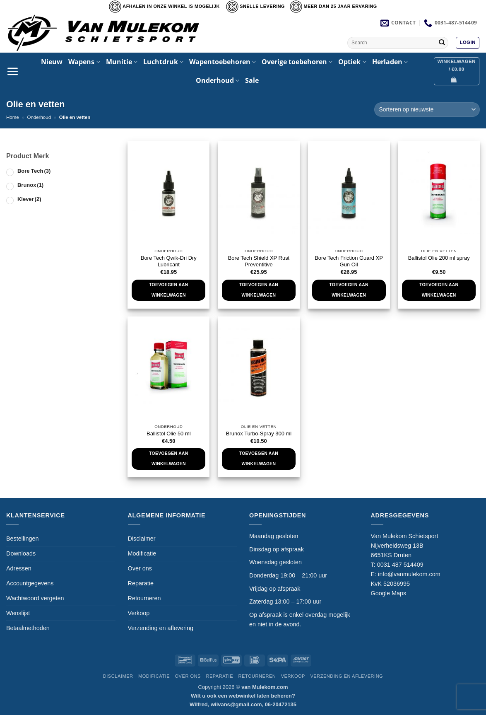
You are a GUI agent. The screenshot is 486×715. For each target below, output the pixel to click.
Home (12, 117)
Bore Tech (34, 171)
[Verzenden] (441, 42)
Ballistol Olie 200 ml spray (439, 258)
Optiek (352, 61)
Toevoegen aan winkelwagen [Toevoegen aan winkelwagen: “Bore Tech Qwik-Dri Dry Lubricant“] (168, 290)
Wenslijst (18, 613)
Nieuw (52, 61)
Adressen (18, 568)
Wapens (84, 61)
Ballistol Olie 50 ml (169, 433)
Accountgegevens (29, 583)
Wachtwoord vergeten (35, 598)
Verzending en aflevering (160, 628)
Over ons (140, 568)
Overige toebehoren (297, 61)
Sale (252, 80)
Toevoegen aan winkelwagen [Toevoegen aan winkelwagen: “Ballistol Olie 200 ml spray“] (438, 290)
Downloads (21, 553)
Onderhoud (217, 80)
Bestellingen (22, 538)
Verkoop (139, 613)
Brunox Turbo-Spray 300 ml (258, 433)
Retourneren (144, 598)
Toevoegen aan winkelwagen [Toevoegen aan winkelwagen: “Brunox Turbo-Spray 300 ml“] (258, 458)
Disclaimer (142, 538)
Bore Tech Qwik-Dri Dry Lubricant (169, 261)
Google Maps (389, 593)
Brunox (30, 185)
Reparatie (141, 583)
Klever (29, 199)
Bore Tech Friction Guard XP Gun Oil (349, 261)
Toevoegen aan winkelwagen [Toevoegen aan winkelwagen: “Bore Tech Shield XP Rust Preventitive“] (258, 290)
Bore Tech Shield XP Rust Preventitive (259, 261)
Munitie (121, 61)
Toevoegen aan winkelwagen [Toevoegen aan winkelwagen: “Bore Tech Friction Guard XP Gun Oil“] (348, 290)
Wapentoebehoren (222, 61)
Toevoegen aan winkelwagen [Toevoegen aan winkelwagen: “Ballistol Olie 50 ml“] (168, 458)
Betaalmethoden (28, 628)
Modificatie (142, 553)
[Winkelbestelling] (427, 109)
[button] (467, 43)
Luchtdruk (163, 61)
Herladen (390, 61)
